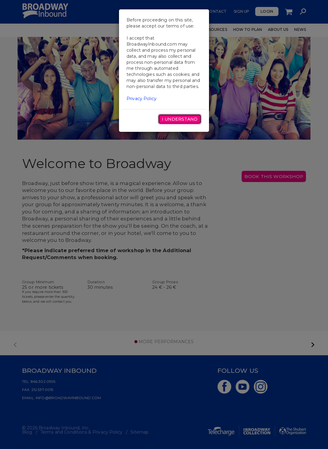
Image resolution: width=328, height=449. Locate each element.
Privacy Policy (141, 98)
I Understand (180, 119)
